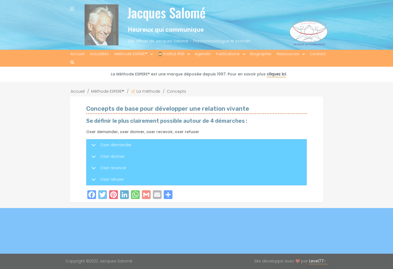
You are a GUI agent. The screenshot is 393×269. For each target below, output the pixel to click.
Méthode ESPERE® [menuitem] (130, 54)
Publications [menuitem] (228, 54)
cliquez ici (276, 74)
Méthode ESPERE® (107, 91)
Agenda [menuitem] (202, 54)
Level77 (318, 261)
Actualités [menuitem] (99, 54)
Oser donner (107, 158)
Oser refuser (107, 181)
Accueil (78, 91)
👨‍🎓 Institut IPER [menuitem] (171, 54)
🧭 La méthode (145, 91)
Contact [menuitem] (318, 54)
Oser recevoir (108, 169)
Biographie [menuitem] (260, 54)
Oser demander (111, 146)
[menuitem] (72, 62)
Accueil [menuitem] (77, 54)
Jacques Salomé (166, 12)
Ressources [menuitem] (288, 54)
